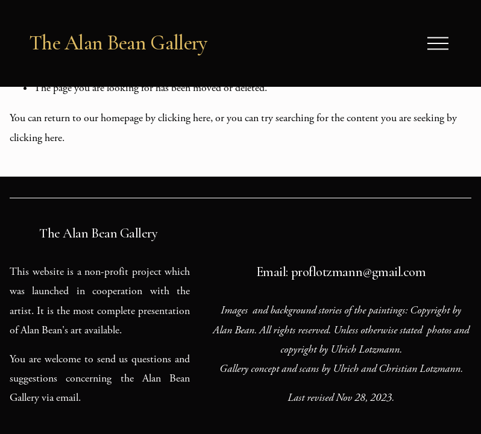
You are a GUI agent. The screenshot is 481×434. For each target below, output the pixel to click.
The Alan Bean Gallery (118, 42)
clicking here (184, 118)
